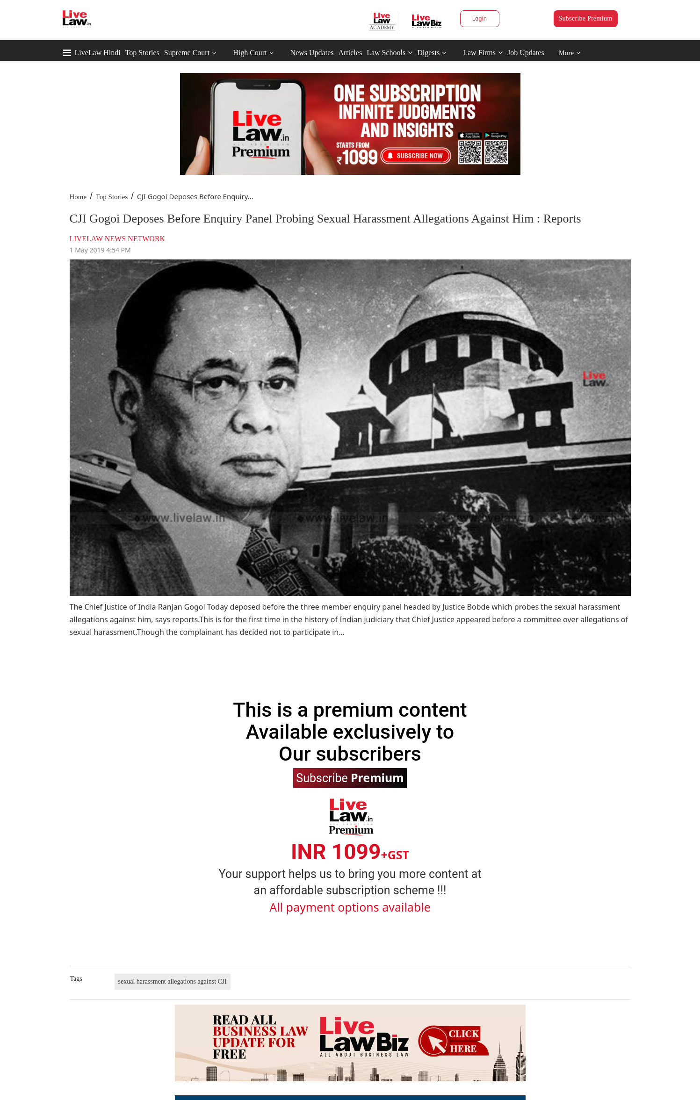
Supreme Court (186, 53)
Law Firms (483, 53)
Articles (350, 53)
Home (78, 197)
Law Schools (389, 53)
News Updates (312, 53)
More (570, 53)
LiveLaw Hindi (98, 53)
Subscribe (350, 777)
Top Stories (142, 53)
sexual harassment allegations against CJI (172, 981)
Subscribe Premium (586, 18)
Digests (428, 53)
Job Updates (525, 53)
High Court (250, 53)
